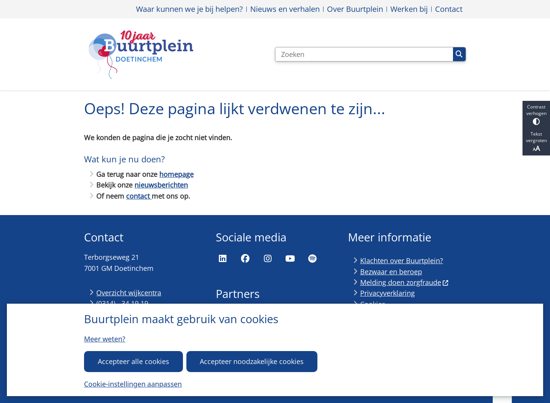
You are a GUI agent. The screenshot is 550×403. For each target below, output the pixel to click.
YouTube (290, 258)
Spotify (312, 258)
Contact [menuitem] (449, 9)
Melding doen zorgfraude (404, 282)
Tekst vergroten (536, 142)
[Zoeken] (364, 54)
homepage (176, 174)
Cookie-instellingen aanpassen (133, 383)
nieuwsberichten (161, 184)
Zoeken (459, 54)
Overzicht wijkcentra (128, 292)
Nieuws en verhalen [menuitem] (285, 9)
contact (139, 196)
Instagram (268, 258)
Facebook (245, 258)
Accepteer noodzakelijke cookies (252, 361)
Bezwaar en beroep (391, 271)
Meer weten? (104, 338)
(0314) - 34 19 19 (122, 303)
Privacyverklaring (387, 293)
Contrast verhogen (536, 114)
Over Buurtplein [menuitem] (355, 9)
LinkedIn (223, 258)
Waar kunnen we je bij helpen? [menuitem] (189, 9)
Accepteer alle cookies (133, 361)
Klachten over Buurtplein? (401, 260)
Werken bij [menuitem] (409, 9)
